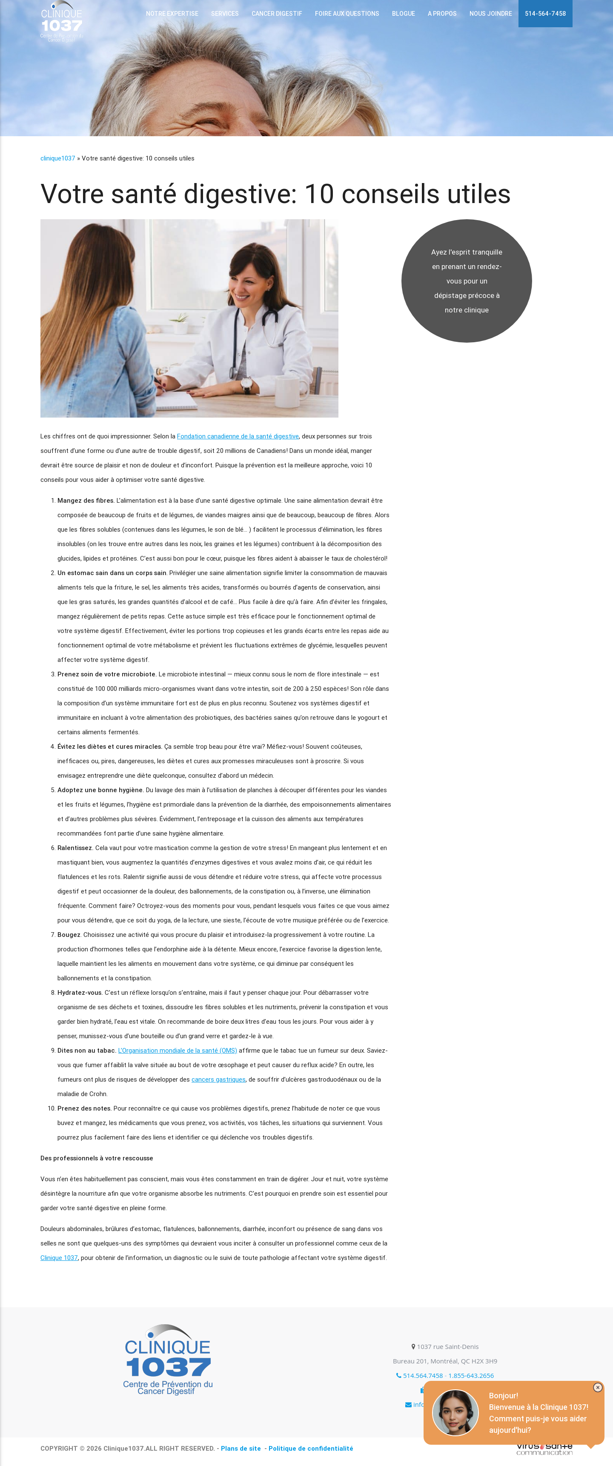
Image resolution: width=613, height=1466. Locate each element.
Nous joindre (491, 13)
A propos (442, 13)
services (225, 13)
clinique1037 (57, 158)
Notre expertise (172, 13)
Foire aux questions (347, 13)
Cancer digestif (277, 13)
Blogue (403, 13)
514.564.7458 (419, 1375)
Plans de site (242, 1448)
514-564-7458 (545, 13)
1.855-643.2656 (471, 1375)
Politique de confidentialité (311, 1448)
